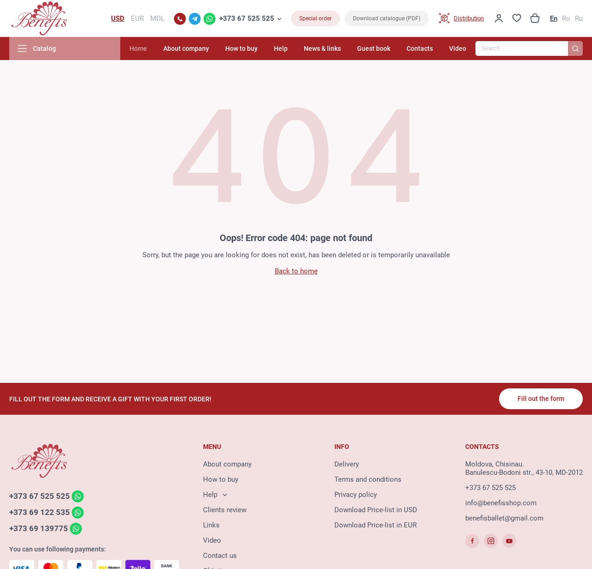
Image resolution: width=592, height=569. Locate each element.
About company (186, 48)
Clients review (225, 510)
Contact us (220, 555)
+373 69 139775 (38, 528)
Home (138, 48)
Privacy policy (355, 494)
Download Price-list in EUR (375, 525)
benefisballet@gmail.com (504, 518)
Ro (566, 18)
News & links (322, 48)
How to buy (241, 48)
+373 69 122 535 (39, 512)
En (553, 18)
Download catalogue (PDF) (386, 18)
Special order (315, 18)
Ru (579, 18)
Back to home (296, 271)
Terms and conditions (367, 479)
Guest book (373, 48)
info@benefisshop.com (500, 503)
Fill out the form (541, 398)
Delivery (346, 464)
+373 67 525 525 (246, 18)
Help (281, 48)
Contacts (420, 48)
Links (211, 525)
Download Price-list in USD (375, 510)
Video (457, 48)
